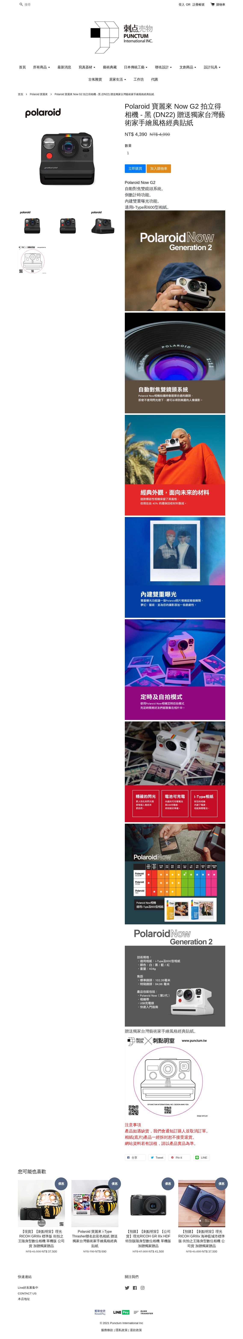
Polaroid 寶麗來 (39, 94)
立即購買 (135, 168)
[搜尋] (31, 4)
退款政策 (136, 1330)
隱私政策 (122, 1330)
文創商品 (188, 67)
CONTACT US (27, 1293)
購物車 (220, 4)
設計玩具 (212, 67)
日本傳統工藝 (136, 67)
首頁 (22, 67)
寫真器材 (87, 67)
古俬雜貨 (95, 79)
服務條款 (107, 1330)
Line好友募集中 (28, 1287)
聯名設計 (163, 67)
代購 (154, 79)
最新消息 (64, 67)
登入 (182, 4)
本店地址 (24, 1299)
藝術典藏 (110, 67)
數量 (128, 145)
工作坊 (139, 79)
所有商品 (41, 67)
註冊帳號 (199, 4)
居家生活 (117, 79)
